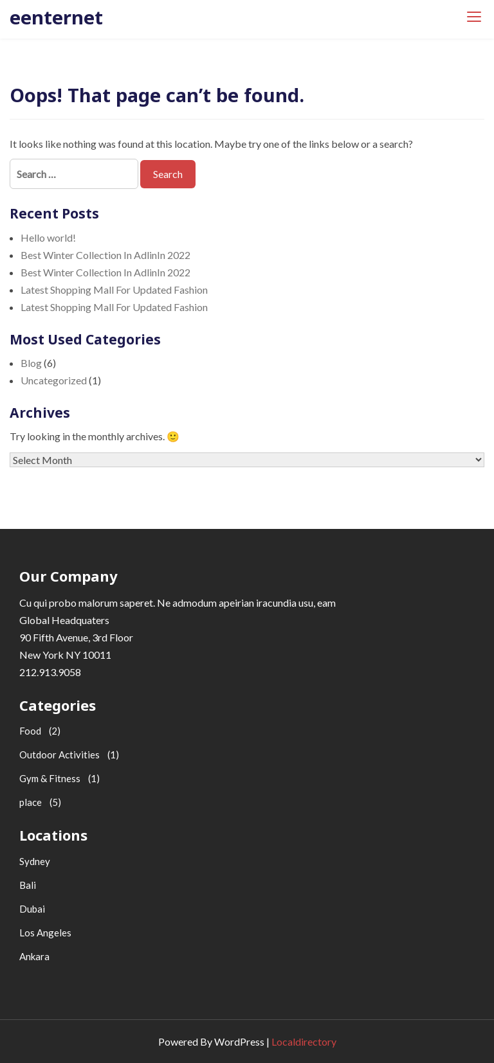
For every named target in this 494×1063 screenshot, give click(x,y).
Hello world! (48, 237)
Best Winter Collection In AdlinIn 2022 (105, 255)
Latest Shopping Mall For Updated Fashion (114, 289)
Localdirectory (303, 1041)
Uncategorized (54, 380)
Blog (31, 363)
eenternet (56, 17)
